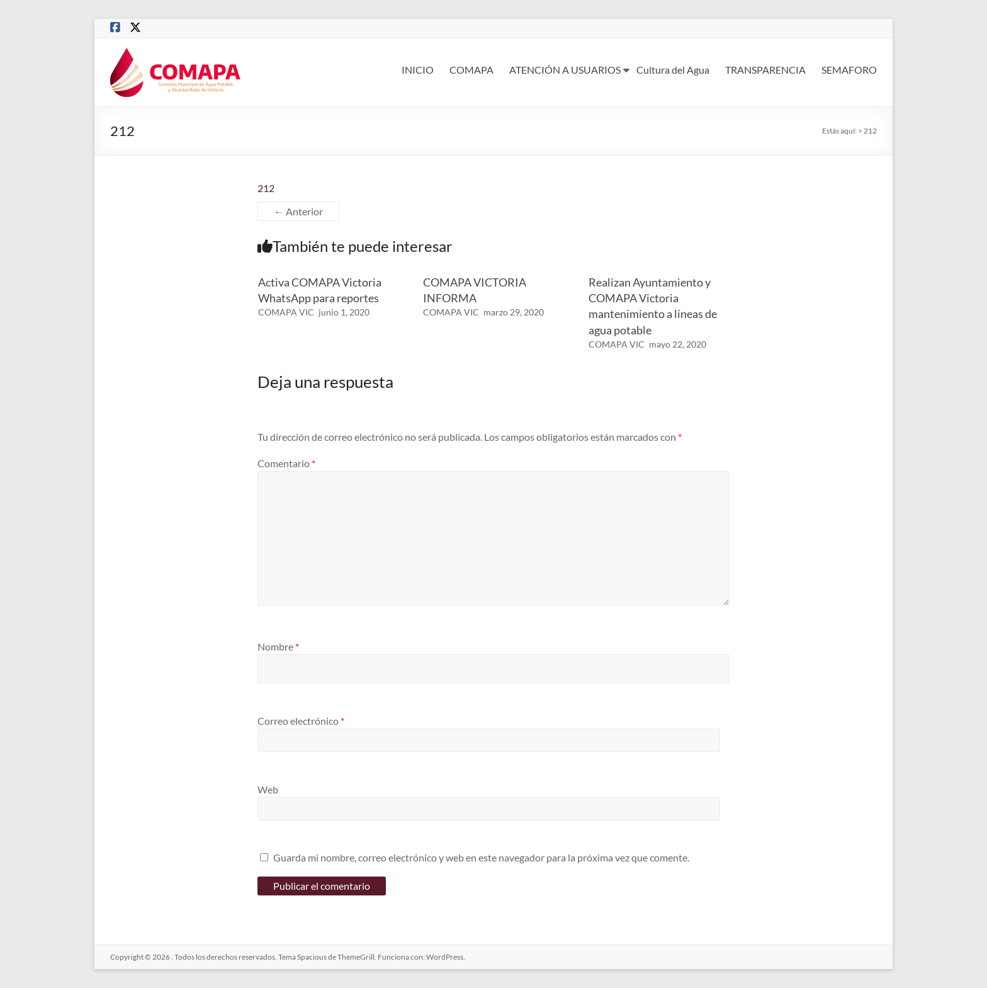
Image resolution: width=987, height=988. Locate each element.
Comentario (286, 463)
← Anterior (298, 211)
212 (265, 188)
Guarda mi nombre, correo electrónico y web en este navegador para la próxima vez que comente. (481, 857)
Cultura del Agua (672, 70)
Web (267, 789)
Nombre (278, 646)
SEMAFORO (849, 70)
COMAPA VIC (286, 312)
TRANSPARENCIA (765, 70)
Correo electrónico (300, 721)
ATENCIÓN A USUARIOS (565, 70)
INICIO (418, 70)
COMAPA (471, 70)
